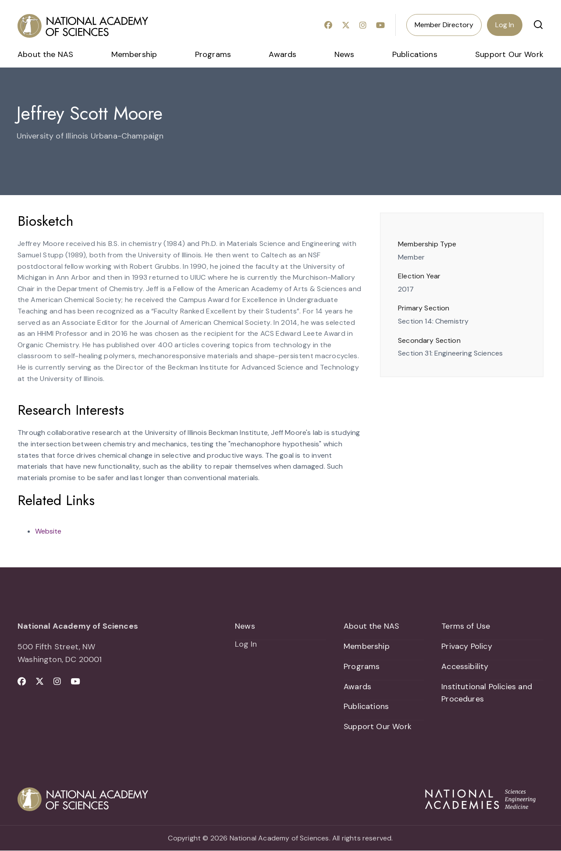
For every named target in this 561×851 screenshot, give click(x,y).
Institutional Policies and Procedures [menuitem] (486, 693)
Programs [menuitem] (213, 54)
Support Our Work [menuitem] (509, 54)
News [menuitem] (344, 54)
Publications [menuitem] (414, 54)
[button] (538, 24)
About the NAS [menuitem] (45, 54)
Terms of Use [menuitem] (465, 626)
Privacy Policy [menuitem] (466, 646)
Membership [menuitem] (134, 54)
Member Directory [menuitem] (444, 24)
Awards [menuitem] (282, 54)
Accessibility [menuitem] (464, 666)
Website (48, 531)
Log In (504, 24)
